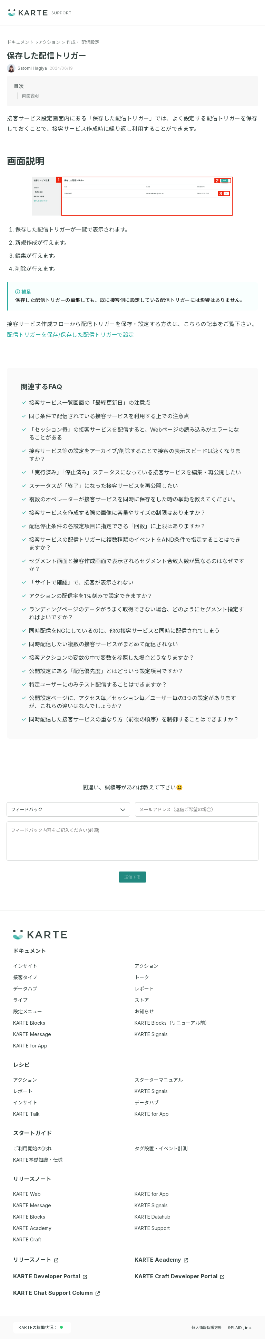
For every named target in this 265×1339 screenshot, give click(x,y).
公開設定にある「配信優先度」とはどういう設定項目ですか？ (106, 671)
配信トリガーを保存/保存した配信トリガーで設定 (70, 334)
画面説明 (30, 161)
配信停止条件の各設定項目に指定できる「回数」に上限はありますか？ (117, 526)
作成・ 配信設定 (83, 42)
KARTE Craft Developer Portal (179, 1276)
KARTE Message (32, 1205)
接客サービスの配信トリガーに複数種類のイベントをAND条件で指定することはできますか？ (135, 543)
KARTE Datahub (152, 1217)
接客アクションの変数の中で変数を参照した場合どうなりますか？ (111, 657)
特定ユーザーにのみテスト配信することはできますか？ (98, 684)
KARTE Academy (32, 1228)
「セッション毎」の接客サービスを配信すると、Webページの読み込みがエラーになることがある (134, 433)
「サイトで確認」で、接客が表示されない (81, 582)
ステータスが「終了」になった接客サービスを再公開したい (103, 485)
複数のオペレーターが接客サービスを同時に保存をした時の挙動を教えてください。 (133, 499)
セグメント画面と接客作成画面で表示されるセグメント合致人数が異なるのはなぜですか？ (136, 565)
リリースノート (35, 1259)
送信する (132, 876)
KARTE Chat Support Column (56, 1292)
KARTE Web (27, 1194)
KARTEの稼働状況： (41, 1327)
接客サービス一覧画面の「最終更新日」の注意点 (89, 402)
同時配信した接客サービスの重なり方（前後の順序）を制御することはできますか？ (134, 719)
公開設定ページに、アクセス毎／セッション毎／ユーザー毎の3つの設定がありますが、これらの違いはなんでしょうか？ (132, 702)
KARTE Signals (151, 1205)
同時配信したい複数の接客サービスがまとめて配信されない (103, 644)
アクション (49, 42)
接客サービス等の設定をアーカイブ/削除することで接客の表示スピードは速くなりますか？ (135, 454)
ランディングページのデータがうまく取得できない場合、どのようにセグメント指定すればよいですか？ (136, 613)
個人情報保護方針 (207, 1327)
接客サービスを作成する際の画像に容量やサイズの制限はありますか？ (117, 512)
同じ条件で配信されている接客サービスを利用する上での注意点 (109, 416)
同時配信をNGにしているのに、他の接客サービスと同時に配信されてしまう (124, 630)
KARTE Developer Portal (50, 1276)
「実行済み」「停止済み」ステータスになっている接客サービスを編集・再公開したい (135, 472)
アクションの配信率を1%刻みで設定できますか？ (91, 595)
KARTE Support (152, 1228)
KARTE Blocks (29, 1217)
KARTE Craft (27, 1239)
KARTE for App (152, 1194)
